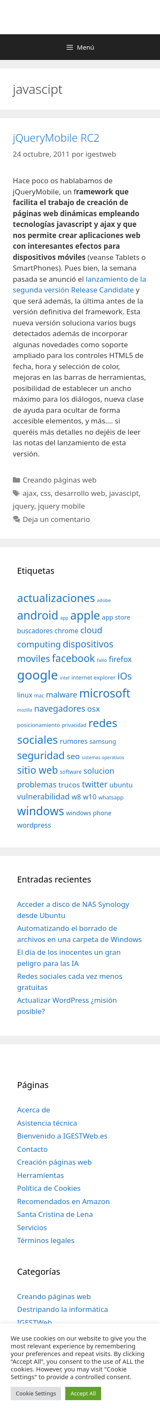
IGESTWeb (34, 1322)
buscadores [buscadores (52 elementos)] (35, 630)
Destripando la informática (62, 1309)
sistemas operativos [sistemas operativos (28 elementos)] (103, 757)
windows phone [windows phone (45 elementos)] (88, 813)
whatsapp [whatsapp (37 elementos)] (111, 797)
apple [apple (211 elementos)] (85, 615)
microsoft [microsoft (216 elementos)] (104, 693)
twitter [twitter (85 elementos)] (95, 784)
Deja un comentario (56, 519)
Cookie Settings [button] (36, 1393)
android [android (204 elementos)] (37, 615)
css (46, 493)
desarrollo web (80, 493)
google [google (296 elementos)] (37, 674)
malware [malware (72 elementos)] (61, 694)
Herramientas (40, 1175)
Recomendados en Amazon (63, 1201)
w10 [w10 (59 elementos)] (89, 797)
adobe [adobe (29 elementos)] (104, 600)
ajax (29, 493)
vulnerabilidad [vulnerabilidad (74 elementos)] (43, 796)
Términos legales (46, 1240)
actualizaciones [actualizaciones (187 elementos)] (56, 597)
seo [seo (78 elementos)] (73, 756)
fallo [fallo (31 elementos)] (102, 660)
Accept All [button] (83, 1393)
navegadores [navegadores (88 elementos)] (59, 708)
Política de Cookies (49, 1188)
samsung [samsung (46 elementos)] (103, 741)
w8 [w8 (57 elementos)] (76, 797)
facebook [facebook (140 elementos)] (73, 658)
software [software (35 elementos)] (70, 771)
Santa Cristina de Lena (55, 1214)
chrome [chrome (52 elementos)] (67, 630)
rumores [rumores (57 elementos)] (73, 741)
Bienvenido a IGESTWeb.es (62, 1136)
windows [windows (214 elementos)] (40, 811)
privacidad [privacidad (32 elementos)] (74, 724)
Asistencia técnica (47, 1123)
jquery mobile (61, 506)
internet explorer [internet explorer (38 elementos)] (93, 677)
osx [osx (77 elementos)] (93, 708)
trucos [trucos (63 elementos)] (69, 785)
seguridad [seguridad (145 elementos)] (41, 755)
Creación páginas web (54, 1162)
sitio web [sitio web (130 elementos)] (37, 770)
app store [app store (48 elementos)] (116, 617)
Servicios (32, 1227)
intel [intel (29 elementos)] (65, 677)
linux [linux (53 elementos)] (24, 695)
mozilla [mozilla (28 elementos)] (24, 710)
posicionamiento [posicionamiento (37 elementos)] (38, 725)
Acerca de (33, 1110)
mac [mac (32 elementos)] (39, 695)
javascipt (124, 493)
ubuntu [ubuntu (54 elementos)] (121, 785)
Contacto (32, 1149)
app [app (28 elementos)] (64, 618)
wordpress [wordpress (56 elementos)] (34, 825)
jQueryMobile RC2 (56, 137)
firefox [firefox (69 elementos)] (120, 659)
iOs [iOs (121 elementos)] (124, 676)
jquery (23, 506)
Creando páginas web (59, 480)
